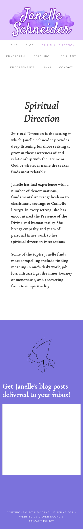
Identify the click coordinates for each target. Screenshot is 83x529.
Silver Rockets (51, 516)
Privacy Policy (41, 521)
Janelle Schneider (41, 22)
